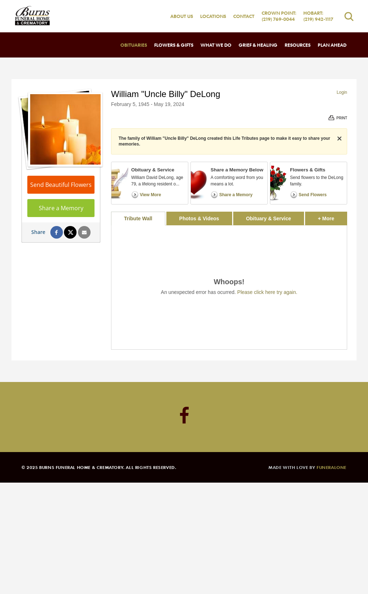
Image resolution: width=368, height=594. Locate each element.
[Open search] (349, 16)
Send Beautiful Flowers (61, 185)
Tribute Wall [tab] (138, 218)
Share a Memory (61, 208)
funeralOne (331, 467)
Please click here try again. (267, 292)
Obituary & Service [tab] (268, 218)
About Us (181, 16)
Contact (243, 16)
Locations (213, 16)
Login (342, 92)
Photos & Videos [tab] (199, 218)
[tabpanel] (229, 287)
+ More (332, 216)
